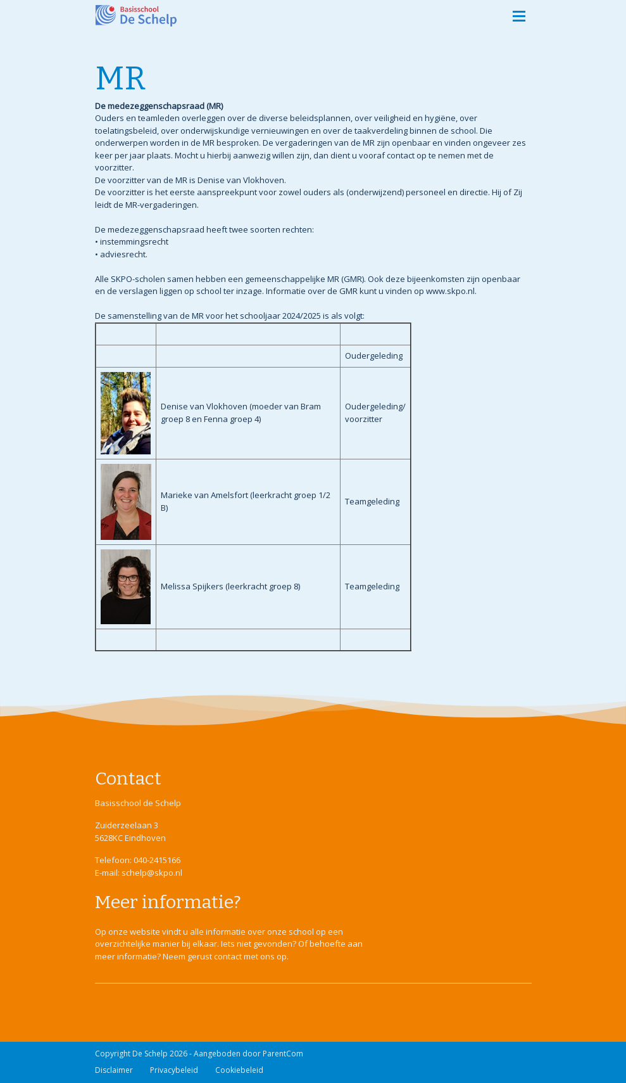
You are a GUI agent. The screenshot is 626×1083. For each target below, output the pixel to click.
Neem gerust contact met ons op (225, 956)
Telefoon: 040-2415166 (137, 860)
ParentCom (283, 1053)
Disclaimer (114, 1070)
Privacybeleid (174, 1070)
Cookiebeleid (239, 1070)
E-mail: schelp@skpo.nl (138, 872)
